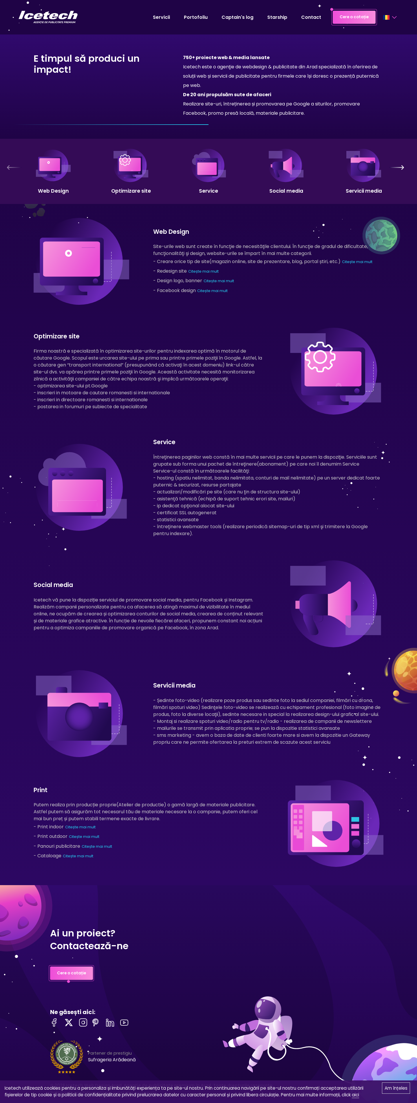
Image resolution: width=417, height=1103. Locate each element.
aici (355, 1095)
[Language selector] (389, 17)
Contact (311, 17)
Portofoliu (196, 17)
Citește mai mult (357, 261)
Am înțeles (396, 1088)
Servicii (161, 17)
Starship (277, 17)
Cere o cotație (354, 17)
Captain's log (237, 17)
